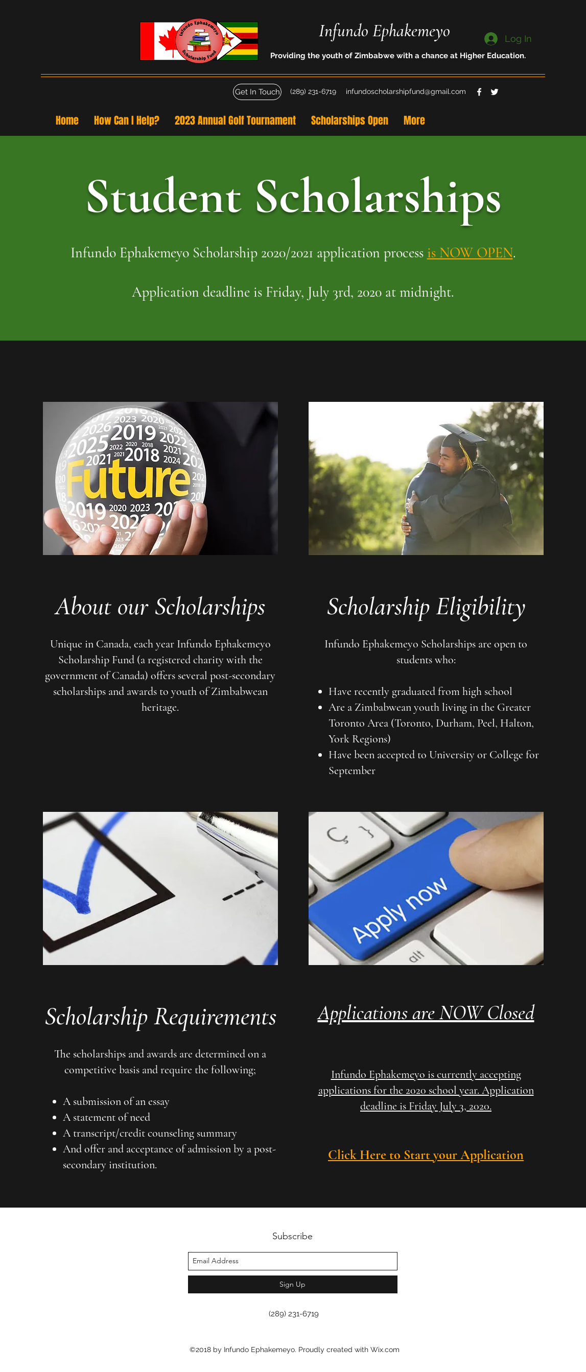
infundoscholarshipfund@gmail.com (406, 91)
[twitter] (494, 92)
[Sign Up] (292, 1284)
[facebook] (479, 92)
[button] (257, 92)
